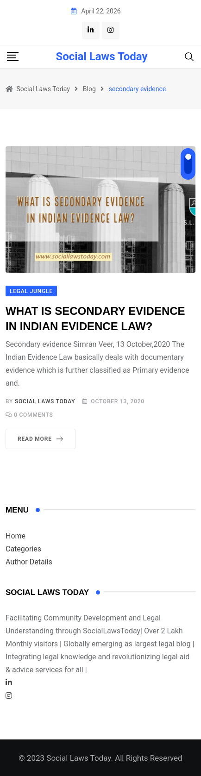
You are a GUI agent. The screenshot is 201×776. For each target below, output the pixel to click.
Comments (33, 415)
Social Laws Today (101, 56)
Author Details (29, 561)
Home (15, 536)
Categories (23, 548)
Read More (42, 439)
